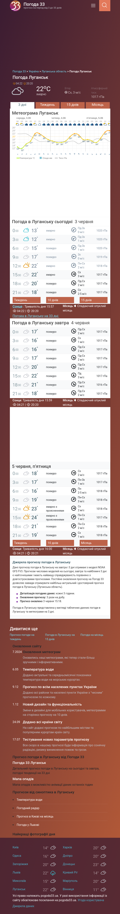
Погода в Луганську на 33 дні (36, 316)
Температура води (38, 669)
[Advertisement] (60, 39)
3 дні (22, 104)
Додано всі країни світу (42, 722)
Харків (67, 847)
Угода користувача (91, 900)
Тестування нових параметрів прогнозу (56, 739)
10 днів (53, 300)
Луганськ (19, 889)
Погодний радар (28, 808)
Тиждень (47, 104)
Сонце (18, 306)
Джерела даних (23, 906)
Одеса (17, 855)
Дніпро (68, 855)
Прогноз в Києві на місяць (35, 816)
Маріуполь (70, 881)
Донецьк (69, 864)
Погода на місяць (92, 635)
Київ (16, 847)
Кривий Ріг (70, 872)
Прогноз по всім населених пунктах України (60, 687)
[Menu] (94, 7)
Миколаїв (19, 881)
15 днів (73, 104)
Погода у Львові (28, 825)
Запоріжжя (20, 864)
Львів (16, 872)
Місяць (98, 104)
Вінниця (68, 889)
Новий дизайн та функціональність (52, 704)
